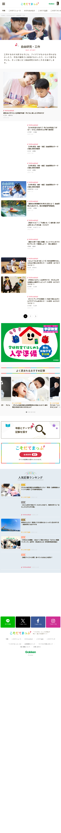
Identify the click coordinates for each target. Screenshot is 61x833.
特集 (3, 10)
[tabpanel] (30, 392)
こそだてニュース (15, 10)
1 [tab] (26, 412)
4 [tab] (31, 412)
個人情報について (25, 618)
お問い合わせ (37, 618)
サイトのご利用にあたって (46, 615)
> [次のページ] (36, 316)
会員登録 (30, 454)
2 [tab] (28, 412)
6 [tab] (34, 412)
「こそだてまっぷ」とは (14, 615)
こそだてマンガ (51, 610)
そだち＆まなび (29, 10)
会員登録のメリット (30, 615)
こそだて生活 (42, 10)
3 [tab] (29, 412)
